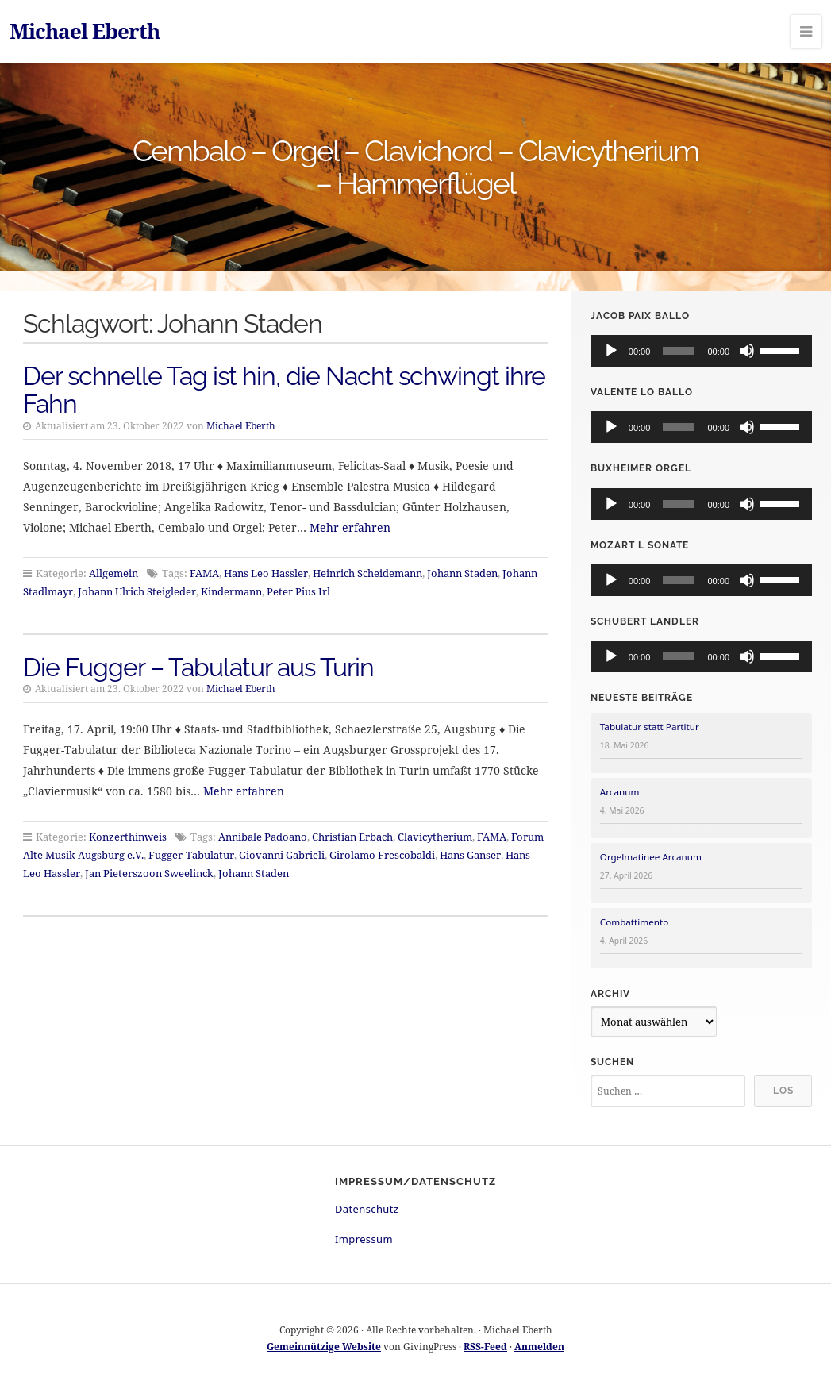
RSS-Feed (485, 1347)
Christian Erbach (352, 836)
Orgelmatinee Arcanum (651, 857)
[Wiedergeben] (611, 351)
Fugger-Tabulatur (191, 855)
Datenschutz (366, 1209)
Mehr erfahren (350, 527)
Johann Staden (462, 573)
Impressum (364, 1239)
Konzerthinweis (128, 836)
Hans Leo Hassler (266, 573)
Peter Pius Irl (298, 591)
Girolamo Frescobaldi (382, 855)
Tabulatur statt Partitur (649, 727)
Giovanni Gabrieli (282, 855)
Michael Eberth (85, 31)
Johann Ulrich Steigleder (137, 591)
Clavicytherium (435, 836)
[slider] (678, 351)
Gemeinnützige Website (324, 1347)
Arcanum (619, 792)
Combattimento (634, 922)
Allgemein (113, 573)
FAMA (204, 573)
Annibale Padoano (262, 836)
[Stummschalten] (747, 351)
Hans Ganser (470, 855)
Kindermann (231, 591)
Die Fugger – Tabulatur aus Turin (198, 667)
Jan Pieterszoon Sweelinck (149, 873)
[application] (701, 351)
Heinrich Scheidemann (367, 573)
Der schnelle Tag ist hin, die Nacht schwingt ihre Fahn (284, 389)
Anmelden (539, 1347)
